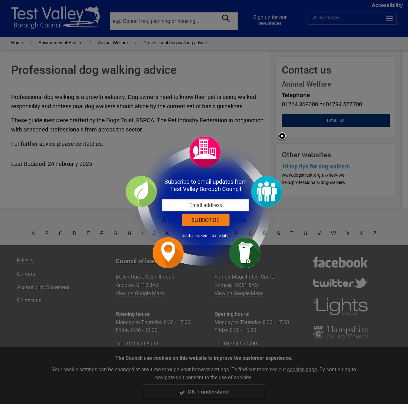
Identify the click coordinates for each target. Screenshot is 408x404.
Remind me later (215, 235)
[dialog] (204, 202)
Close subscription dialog (282, 136)
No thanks (190, 235)
